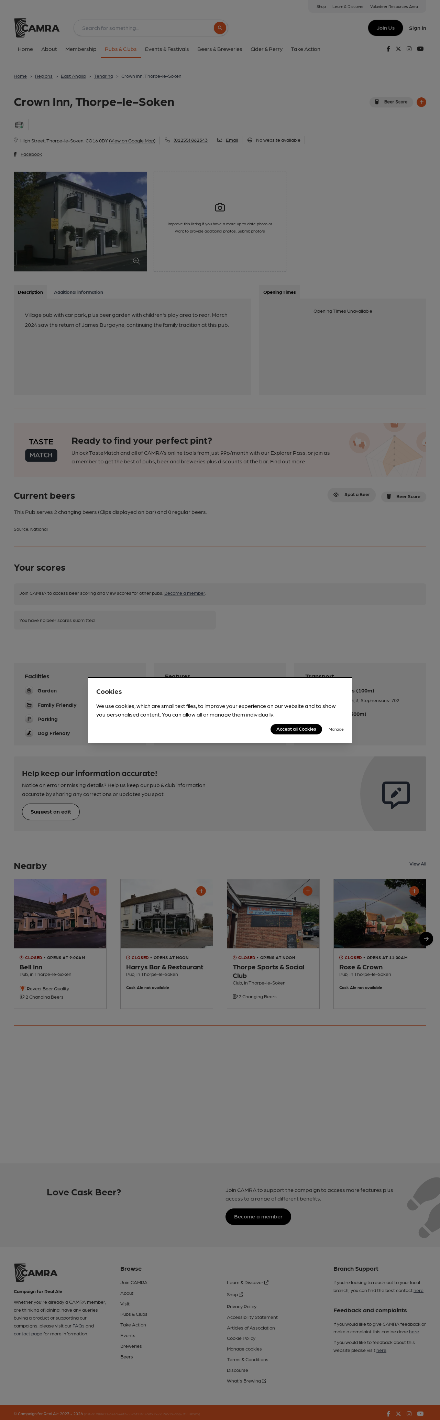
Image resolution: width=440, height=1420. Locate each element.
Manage (336, 729)
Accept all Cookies (296, 728)
